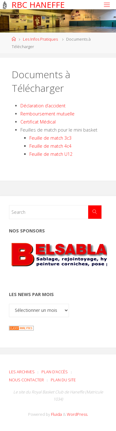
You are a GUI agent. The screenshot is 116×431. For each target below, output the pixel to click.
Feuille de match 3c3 (50, 138)
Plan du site (63, 380)
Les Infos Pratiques (40, 39)
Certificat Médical (38, 122)
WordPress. (77, 414)
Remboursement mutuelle (47, 114)
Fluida (56, 414)
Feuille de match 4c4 (50, 146)
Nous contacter (26, 380)
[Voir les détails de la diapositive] (58, 260)
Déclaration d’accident (43, 106)
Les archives (22, 372)
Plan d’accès (54, 372)
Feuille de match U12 (50, 154)
